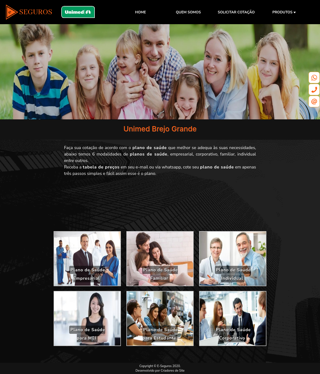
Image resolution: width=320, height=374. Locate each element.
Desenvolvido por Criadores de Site (160, 370)
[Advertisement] (160, 205)
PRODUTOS (284, 12)
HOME (140, 12)
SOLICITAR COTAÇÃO (236, 12)
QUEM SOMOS (188, 12)
